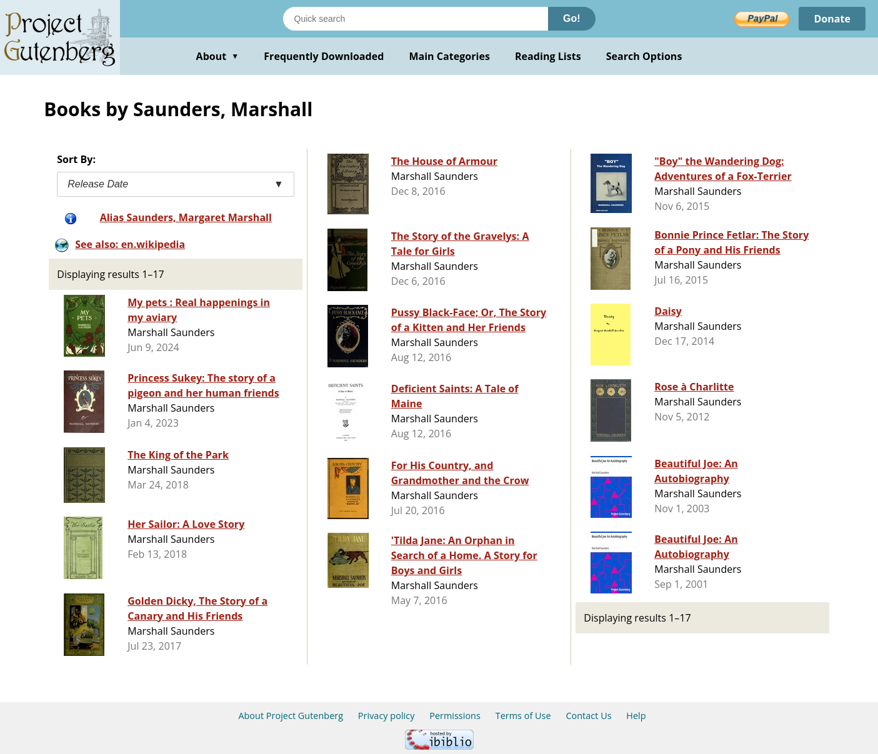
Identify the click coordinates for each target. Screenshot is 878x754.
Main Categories (449, 56)
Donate (832, 19)
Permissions (455, 716)
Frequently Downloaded (324, 56)
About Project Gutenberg (290, 716)
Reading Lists (548, 56)
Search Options (644, 56)
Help (636, 716)
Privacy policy (386, 716)
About (217, 56)
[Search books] (415, 19)
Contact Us (588, 716)
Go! (572, 18)
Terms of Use (523, 716)
